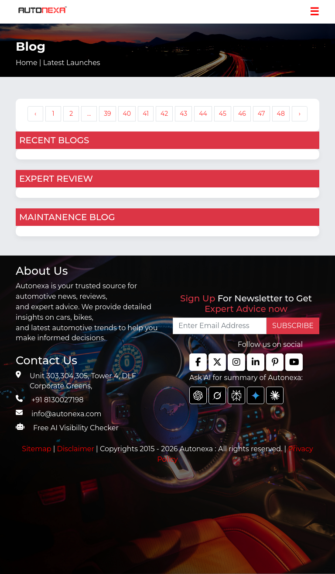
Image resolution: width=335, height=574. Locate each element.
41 (146, 114)
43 (183, 114)
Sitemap (37, 449)
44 (203, 114)
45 (222, 114)
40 (127, 114)
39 (107, 114)
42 (164, 114)
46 (242, 114)
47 (261, 114)
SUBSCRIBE (293, 326)
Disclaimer (75, 449)
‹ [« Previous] (35, 114)
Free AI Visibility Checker (76, 428)
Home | (58, 63)
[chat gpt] (198, 395)
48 (281, 114)
